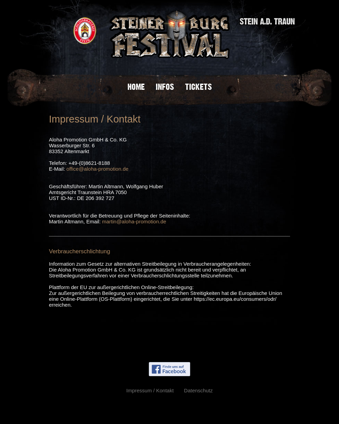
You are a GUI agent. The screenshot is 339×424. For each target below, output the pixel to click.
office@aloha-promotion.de (97, 169)
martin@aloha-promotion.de (134, 221)
